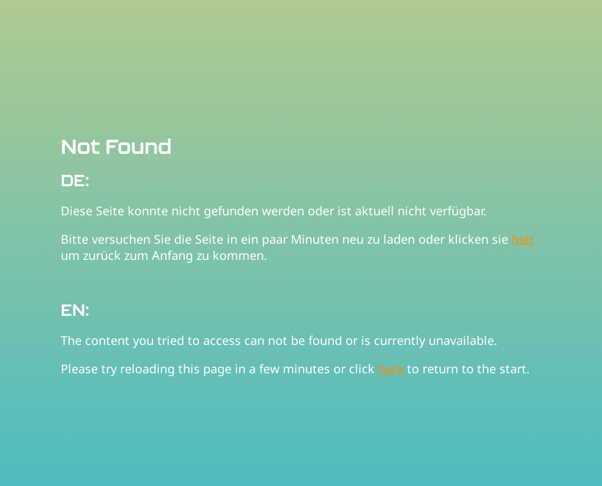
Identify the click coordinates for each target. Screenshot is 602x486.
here (391, 368)
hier (523, 239)
